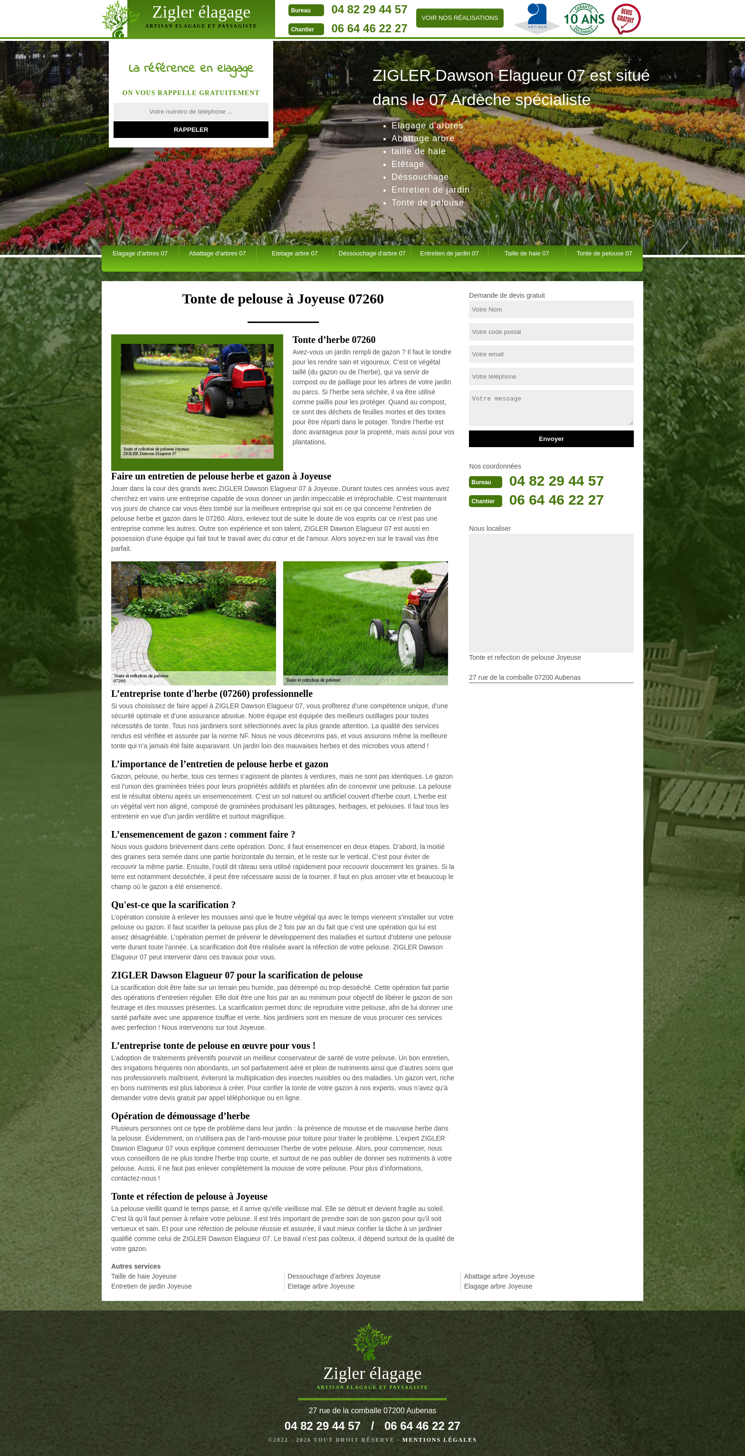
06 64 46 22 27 (367, 28)
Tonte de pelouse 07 (604, 253)
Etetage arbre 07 (295, 253)
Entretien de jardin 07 (449, 253)
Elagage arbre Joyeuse (498, 1286)
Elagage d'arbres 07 (140, 253)
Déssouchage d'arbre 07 (372, 253)
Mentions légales (439, 1439)
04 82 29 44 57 (367, 9)
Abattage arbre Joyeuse (499, 1276)
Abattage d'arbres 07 (217, 253)
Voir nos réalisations (458, 17)
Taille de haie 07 (527, 253)
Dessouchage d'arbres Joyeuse (334, 1276)
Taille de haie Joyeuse (144, 1276)
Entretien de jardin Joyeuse (151, 1286)
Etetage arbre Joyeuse (320, 1286)
